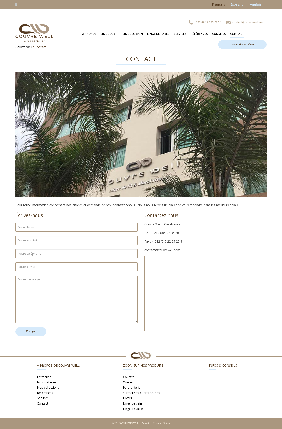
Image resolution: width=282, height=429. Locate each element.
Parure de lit (131, 387)
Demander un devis (242, 44)
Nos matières (46, 382)
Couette (128, 377)
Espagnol (238, 4)
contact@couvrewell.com (248, 22)
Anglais (255, 4)
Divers (127, 398)
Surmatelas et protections (141, 393)
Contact (237, 34)
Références (199, 34)
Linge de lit (109, 34)
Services (180, 34)
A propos (89, 34)
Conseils (219, 34)
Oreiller (128, 382)
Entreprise (44, 377)
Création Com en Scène (156, 423)
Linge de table (158, 34)
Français (220, 4)
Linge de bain (133, 34)
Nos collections (48, 387)
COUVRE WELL (130, 423)
